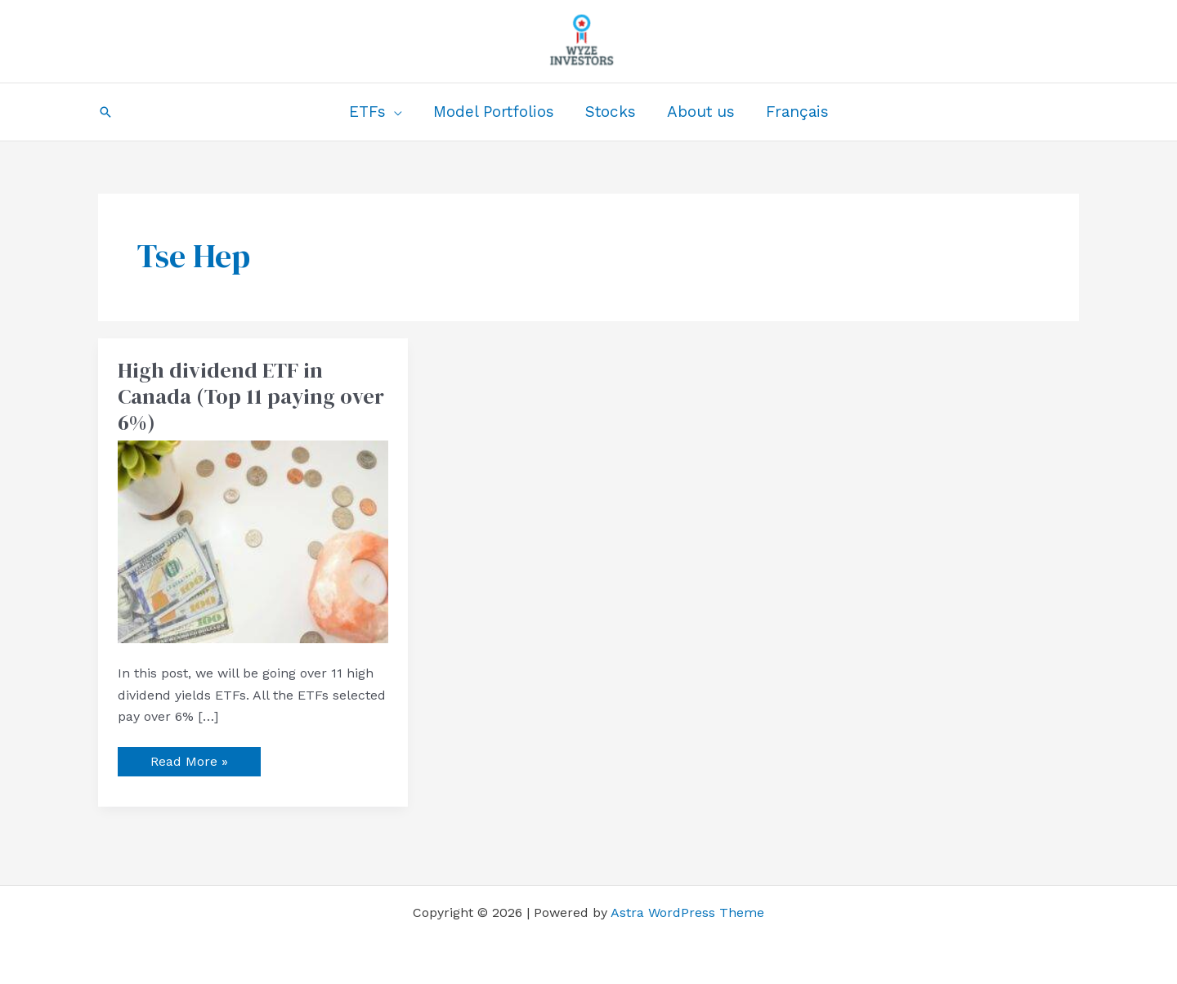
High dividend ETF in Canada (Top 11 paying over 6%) (251, 396)
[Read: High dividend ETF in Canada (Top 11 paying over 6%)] (253, 540)
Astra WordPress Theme (687, 912)
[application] (394, 112)
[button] (105, 112)
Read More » (189, 758)
